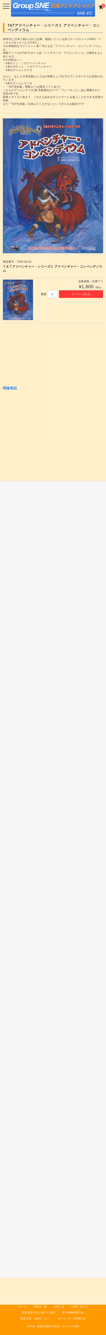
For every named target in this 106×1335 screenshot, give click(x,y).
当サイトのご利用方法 (71, 1318)
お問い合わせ (79, 1306)
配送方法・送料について (36, 1318)
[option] (53, 185)
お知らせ (59, 1306)
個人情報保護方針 (73, 1312)
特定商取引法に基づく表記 (38, 1312)
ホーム (22, 1306)
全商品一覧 (40, 1306)
